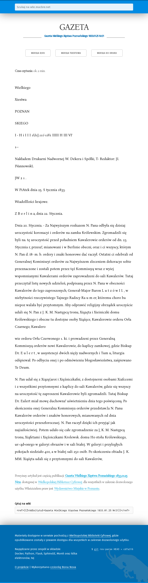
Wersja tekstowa (71, 53)
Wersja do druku (107, 53)
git (96, 549)
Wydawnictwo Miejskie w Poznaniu (76, 488)
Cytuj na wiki (23, 503)
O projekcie (22, 567)
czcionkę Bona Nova (63, 567)
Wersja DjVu (38, 53)
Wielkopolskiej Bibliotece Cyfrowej (60, 482)
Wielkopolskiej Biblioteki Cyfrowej (90, 535)
